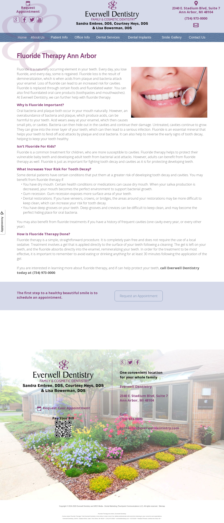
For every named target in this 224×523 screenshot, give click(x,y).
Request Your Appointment (66, 408)
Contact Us (197, 37)
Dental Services (108, 37)
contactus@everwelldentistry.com (149, 428)
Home (22, 37)
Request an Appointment (139, 296)
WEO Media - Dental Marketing (105, 506)
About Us (38, 37)
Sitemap (162, 506)
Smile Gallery (172, 37)
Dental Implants (139, 37)
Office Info (82, 37)
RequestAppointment (28, 9)
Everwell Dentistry (83, 506)
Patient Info (59, 37)
